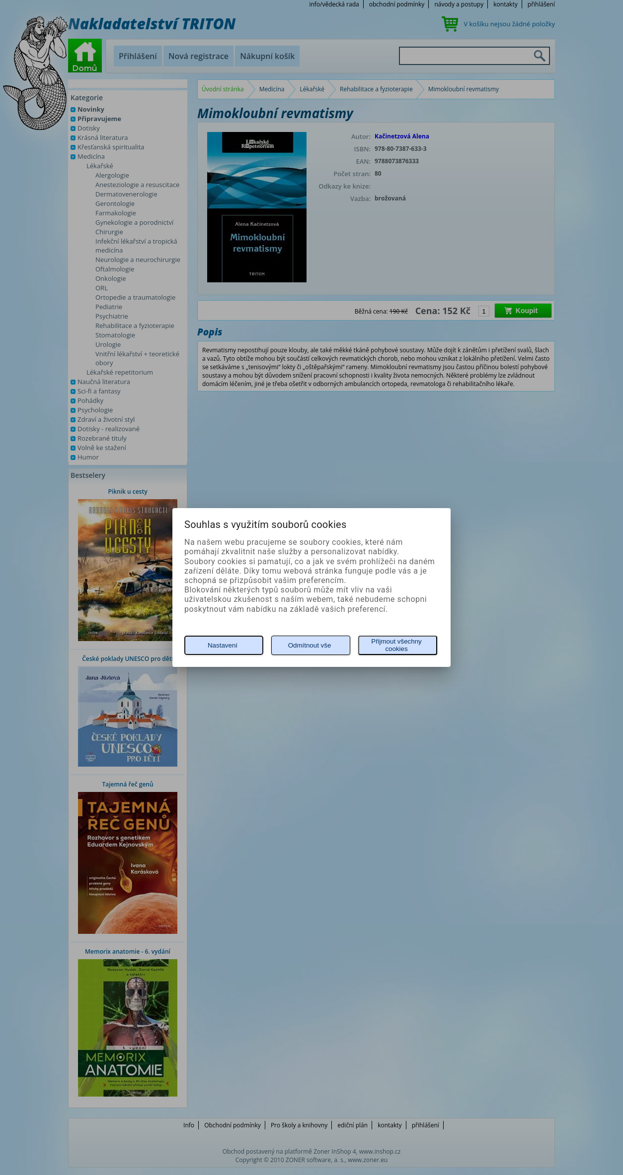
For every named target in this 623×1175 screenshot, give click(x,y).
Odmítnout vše (309, 645)
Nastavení (222, 645)
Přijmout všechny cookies (396, 645)
